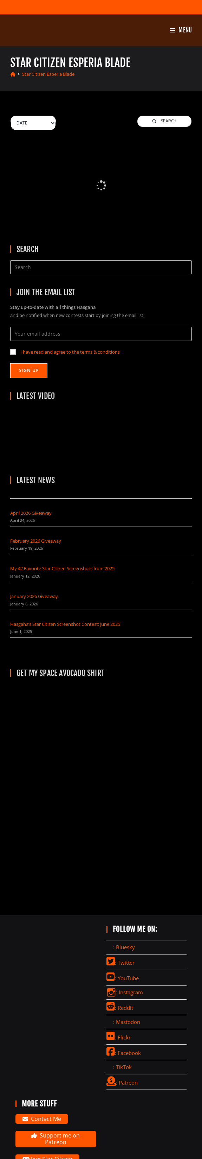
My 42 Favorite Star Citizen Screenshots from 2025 (62, 568)
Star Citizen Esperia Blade (48, 74)
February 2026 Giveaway (35, 541)
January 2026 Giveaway (34, 596)
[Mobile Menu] (181, 30)
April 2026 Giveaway (31, 513)
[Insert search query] (101, 267)
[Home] (12, 74)
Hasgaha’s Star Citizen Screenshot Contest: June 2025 (65, 624)
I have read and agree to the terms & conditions (70, 352)
